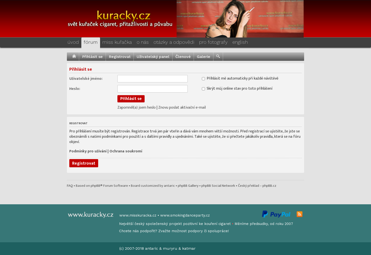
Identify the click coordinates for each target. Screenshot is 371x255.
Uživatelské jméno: (85, 78)
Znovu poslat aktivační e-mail (182, 107)
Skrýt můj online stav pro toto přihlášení (237, 88)
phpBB (95, 186)
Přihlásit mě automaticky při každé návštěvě (240, 78)
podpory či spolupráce (208, 231)
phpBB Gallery (188, 186)
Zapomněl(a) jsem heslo (136, 107)
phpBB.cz (269, 186)
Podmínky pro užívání (88, 151)
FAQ (70, 186)
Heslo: (74, 89)
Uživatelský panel (153, 56)
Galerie (203, 56)
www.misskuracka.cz (137, 215)
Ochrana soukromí (125, 151)
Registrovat (120, 56)
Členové (183, 56)
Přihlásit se (92, 56)
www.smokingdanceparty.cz (185, 215)
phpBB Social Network (218, 186)
